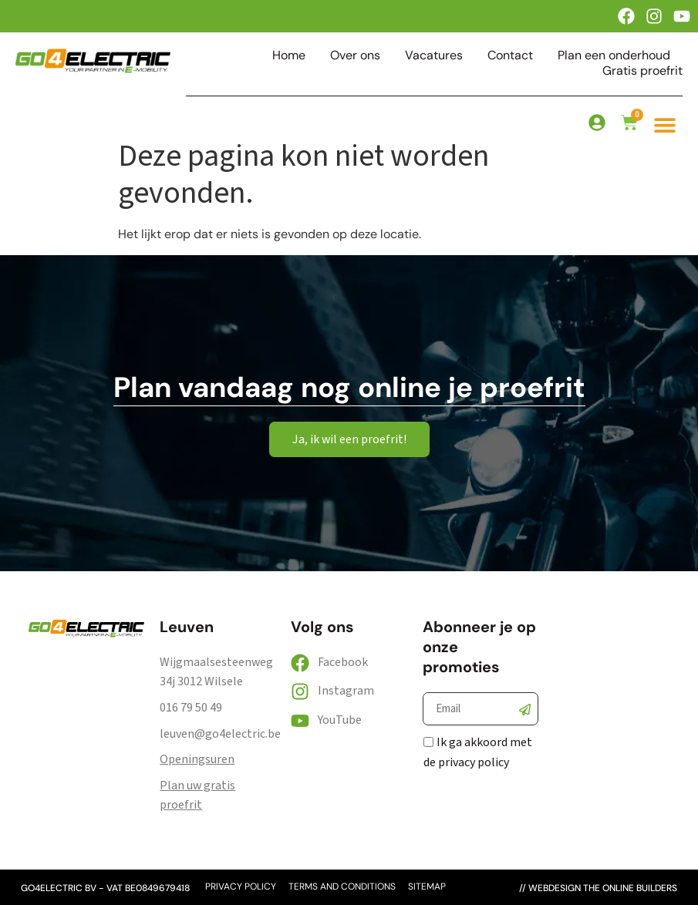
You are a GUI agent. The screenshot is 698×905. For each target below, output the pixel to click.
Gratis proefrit (642, 71)
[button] (664, 124)
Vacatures (434, 55)
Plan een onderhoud (614, 55)
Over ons (355, 55)
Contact (510, 55)
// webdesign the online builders (598, 888)
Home (288, 55)
